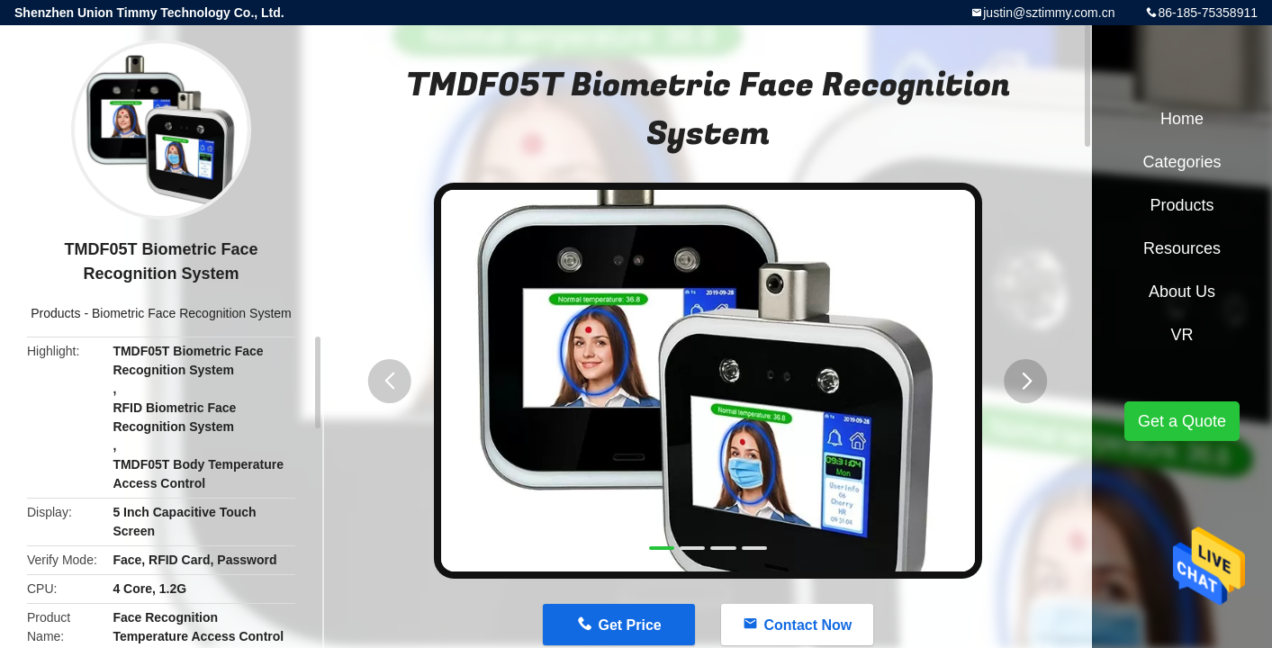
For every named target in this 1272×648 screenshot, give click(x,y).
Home (1182, 119)
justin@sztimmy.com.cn (1048, 12)
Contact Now (807, 625)
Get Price (629, 625)
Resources (1182, 248)
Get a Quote (1182, 421)
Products (55, 313)
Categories (1181, 162)
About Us (1182, 292)
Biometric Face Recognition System (192, 313)
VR (1181, 335)
